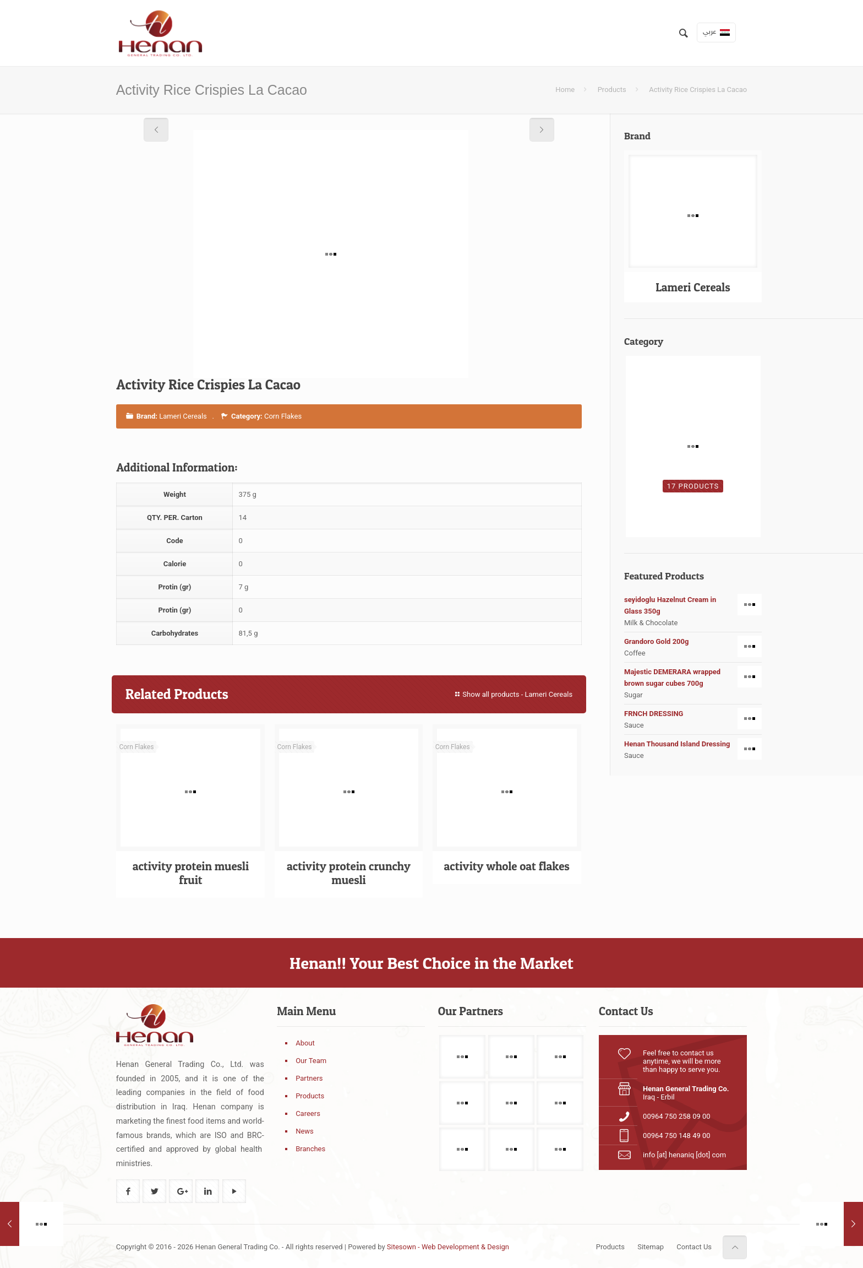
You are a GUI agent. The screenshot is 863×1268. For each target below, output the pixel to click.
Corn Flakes (283, 416)
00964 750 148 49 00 (677, 1135)
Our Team (311, 1060)
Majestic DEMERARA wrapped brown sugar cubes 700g (693, 677)
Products (612, 89)
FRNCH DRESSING (693, 713)
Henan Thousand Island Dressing (693, 744)
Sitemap (650, 1247)
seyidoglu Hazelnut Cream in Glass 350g (693, 605)
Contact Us (694, 1247)
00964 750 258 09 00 (677, 1116)
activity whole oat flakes (506, 866)
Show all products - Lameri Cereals (512, 694)
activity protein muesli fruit (191, 873)
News (305, 1131)
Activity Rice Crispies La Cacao (698, 89)
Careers (308, 1113)
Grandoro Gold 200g (693, 641)
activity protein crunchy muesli (349, 873)
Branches (310, 1149)
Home (565, 89)
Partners (309, 1078)
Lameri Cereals (183, 416)
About (305, 1043)
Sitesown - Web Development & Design (448, 1247)
